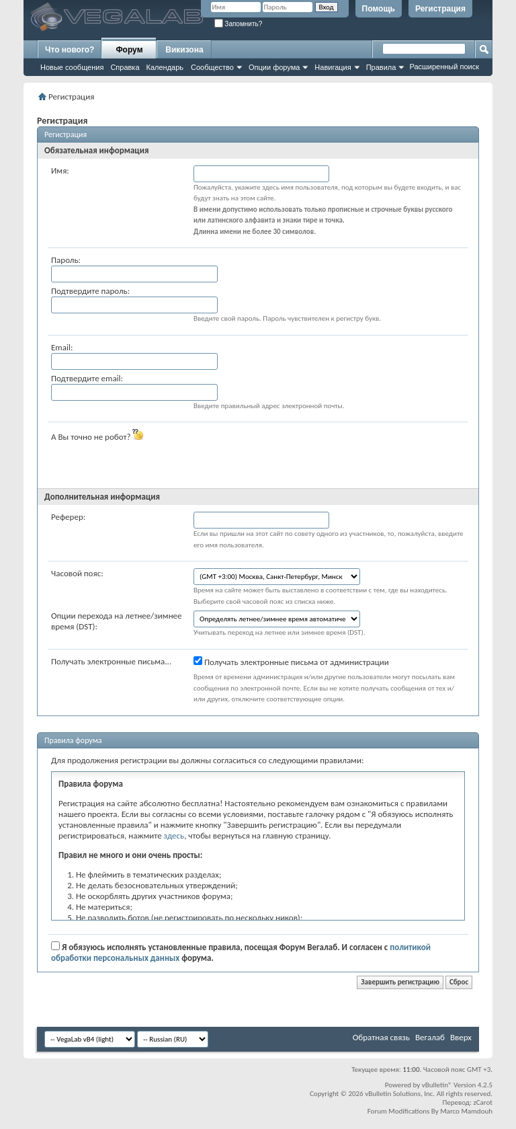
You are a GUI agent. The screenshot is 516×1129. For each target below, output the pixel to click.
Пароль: (66, 260)
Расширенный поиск (444, 67)
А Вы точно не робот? (97, 435)
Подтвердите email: (87, 378)
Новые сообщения (71, 67)
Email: (62, 347)
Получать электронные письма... (111, 661)
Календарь (165, 67)
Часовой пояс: (77, 573)
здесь (174, 835)
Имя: (60, 170)
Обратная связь (381, 1037)
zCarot (482, 1102)
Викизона (184, 49)
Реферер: (68, 517)
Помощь (378, 8)
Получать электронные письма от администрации (291, 661)
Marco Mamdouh (466, 1111)
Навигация (332, 67)
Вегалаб (430, 1037)
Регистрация (440, 8)
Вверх (461, 1037)
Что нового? (69, 49)
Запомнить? (238, 24)
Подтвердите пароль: (90, 291)
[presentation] (296, 455)
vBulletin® (437, 1085)
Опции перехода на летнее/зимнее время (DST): (116, 621)
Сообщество (212, 67)
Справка (124, 67)
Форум (129, 49)
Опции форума (274, 67)
